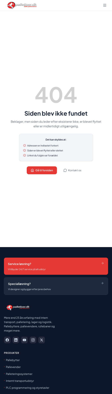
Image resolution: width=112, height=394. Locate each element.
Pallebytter (12, 360)
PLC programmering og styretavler (26, 387)
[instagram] (33, 340)
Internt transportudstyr (19, 380)
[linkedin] (16, 340)
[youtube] (24, 340)
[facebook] (7, 340)
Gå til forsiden (42, 170)
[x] (41, 340)
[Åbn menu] (104, 5)
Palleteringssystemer (18, 374)
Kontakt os (72, 170)
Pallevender (12, 367)
